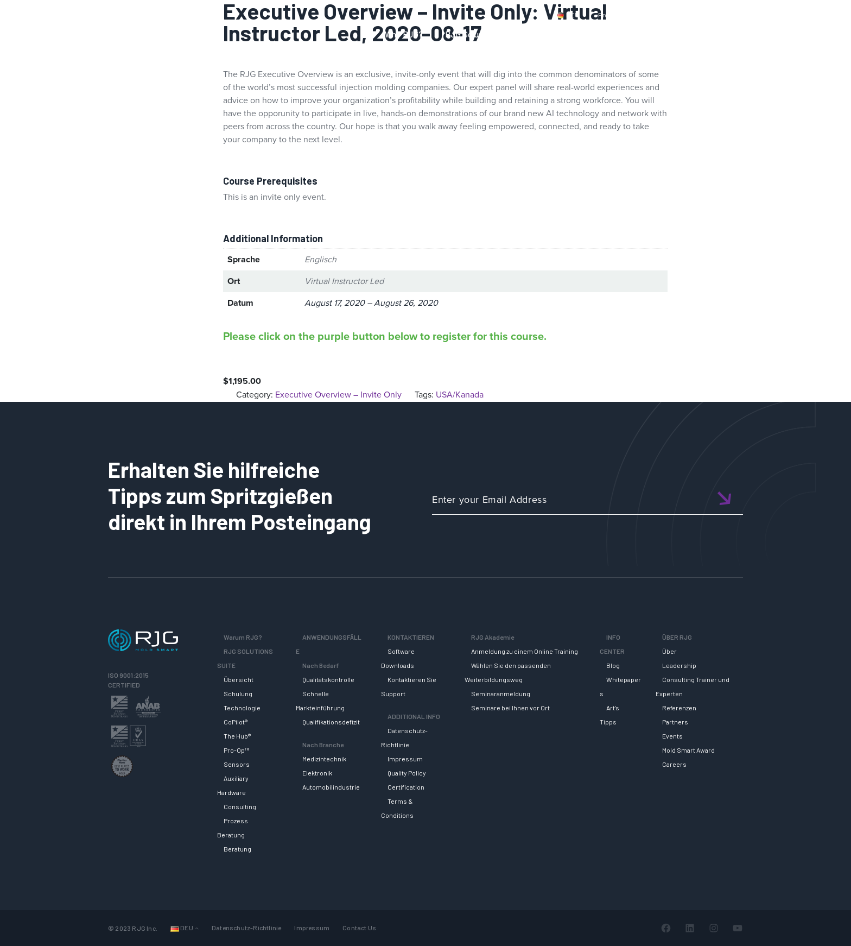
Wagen (778, 14)
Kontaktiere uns (670, 14)
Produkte (612, 14)
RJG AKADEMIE (629, 34)
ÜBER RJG (775, 34)
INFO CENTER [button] (707, 34)
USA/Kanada (460, 394)
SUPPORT (560, 34)
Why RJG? (404, 34)
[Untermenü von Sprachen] (197, 928)
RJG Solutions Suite (482, 34)
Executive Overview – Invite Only (338, 394)
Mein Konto (731, 14)
